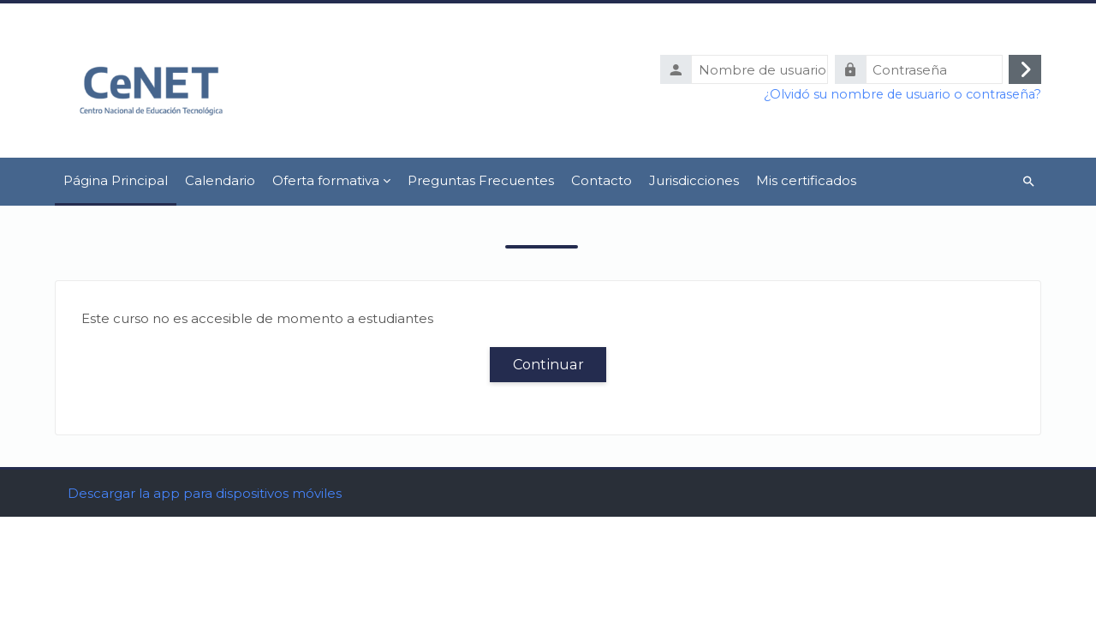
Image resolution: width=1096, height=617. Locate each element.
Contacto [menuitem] (601, 180)
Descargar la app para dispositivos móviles (205, 593)
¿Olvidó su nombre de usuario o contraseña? (902, 94)
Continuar (548, 364)
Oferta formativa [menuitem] (325, 180)
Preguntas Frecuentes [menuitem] (481, 180)
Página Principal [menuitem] (115, 180)
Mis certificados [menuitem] (806, 180)
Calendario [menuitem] (220, 180)
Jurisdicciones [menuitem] (694, 180)
